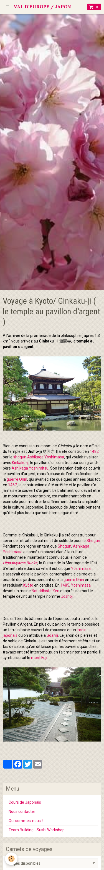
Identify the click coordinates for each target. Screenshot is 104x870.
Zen (55, 591)
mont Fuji (39, 657)
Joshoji (67, 596)
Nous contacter (22, 811)
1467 (12, 485)
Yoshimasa (81, 568)
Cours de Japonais (25, 802)
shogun (19, 457)
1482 (94, 451)
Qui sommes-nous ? (26, 820)
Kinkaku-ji (20, 462)
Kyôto (28, 585)
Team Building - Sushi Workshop (37, 830)
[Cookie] (11, 858)
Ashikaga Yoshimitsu (30, 468)
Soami (52, 635)
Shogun (93, 540)
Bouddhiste (42, 591)
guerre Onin (17, 479)
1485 (64, 585)
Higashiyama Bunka (20, 563)
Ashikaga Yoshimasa (45, 457)
